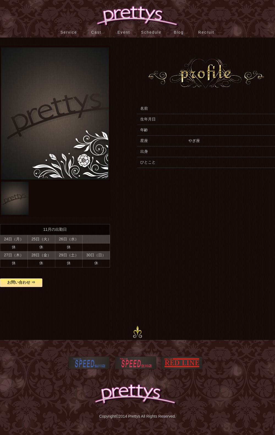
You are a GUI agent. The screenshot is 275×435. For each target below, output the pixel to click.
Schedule (151, 32)
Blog (179, 32)
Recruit (206, 32)
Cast (96, 32)
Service (69, 32)
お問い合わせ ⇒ (21, 282)
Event (123, 32)
